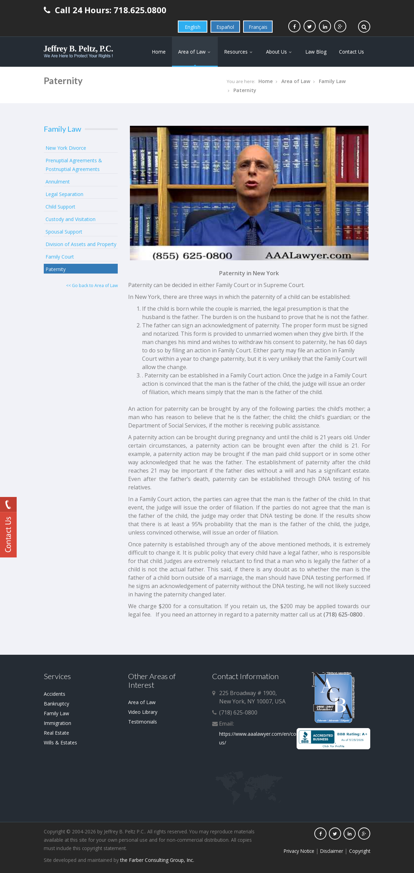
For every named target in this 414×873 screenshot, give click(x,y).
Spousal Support (63, 231)
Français (258, 27)
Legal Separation (64, 194)
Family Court (59, 256)
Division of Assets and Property (80, 244)
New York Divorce (65, 148)
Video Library (142, 712)
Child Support (60, 206)
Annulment (57, 181)
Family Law (332, 81)
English (192, 27)
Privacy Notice (299, 851)
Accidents (54, 694)
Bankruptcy (56, 703)
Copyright (359, 851)
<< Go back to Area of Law (92, 285)
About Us (279, 51)
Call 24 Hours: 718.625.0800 (105, 10)
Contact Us (351, 51)
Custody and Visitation (70, 219)
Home (159, 51)
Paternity (244, 90)
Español (225, 27)
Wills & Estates (60, 742)
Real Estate (56, 732)
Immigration (57, 723)
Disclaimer (331, 851)
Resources (239, 51)
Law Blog (315, 51)
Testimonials (142, 721)
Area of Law (195, 51)
